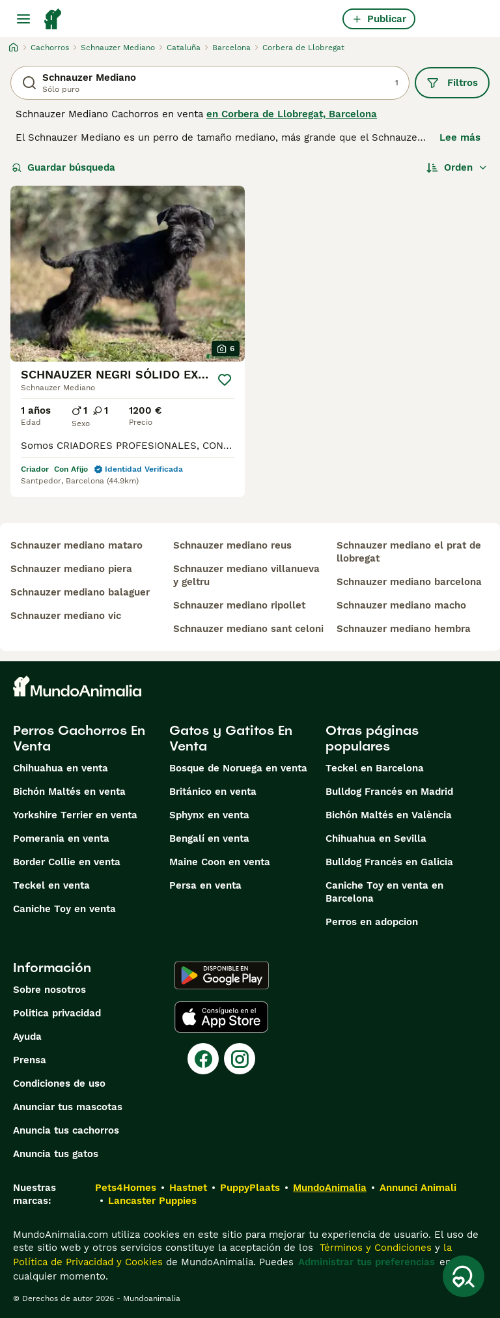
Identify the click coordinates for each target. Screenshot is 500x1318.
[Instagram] (239, 1058)
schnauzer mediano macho (401, 605)
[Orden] (457, 167)
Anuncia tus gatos (55, 1154)
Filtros (452, 82)
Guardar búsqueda (63, 167)
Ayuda (27, 1036)
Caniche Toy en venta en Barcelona (384, 892)
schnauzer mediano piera (71, 569)
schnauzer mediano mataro (76, 545)
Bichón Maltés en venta (69, 791)
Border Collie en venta (66, 862)
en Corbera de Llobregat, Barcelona (291, 114)
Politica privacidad (57, 1013)
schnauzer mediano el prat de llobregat (409, 551)
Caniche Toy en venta (64, 909)
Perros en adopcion (372, 922)
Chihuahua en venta (60, 768)
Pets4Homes (125, 1188)
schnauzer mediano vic (65, 616)
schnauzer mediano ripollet (239, 605)
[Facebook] (203, 1058)
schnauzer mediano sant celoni (248, 629)
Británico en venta (213, 791)
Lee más (459, 137)
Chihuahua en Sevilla (376, 838)
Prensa (29, 1060)
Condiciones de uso (59, 1083)
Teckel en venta (51, 885)
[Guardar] (224, 380)
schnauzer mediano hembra (404, 629)
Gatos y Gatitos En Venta (230, 738)
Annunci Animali (418, 1188)
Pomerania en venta (61, 838)
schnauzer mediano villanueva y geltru (246, 575)
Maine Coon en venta (219, 862)
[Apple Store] (221, 1017)
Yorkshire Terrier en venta (75, 815)
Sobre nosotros (49, 990)
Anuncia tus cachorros (66, 1130)
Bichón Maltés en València (389, 815)
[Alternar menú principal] (23, 19)
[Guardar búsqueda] (463, 1276)
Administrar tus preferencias (366, 1262)
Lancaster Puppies (152, 1201)
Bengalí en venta (209, 838)
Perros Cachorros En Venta (79, 738)
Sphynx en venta (209, 815)
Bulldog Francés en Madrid (389, 791)
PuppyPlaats (250, 1188)
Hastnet (188, 1188)
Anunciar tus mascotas (67, 1107)
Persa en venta (205, 885)
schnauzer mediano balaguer (80, 592)
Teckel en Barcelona (375, 768)
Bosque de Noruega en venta (238, 768)
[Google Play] (221, 975)
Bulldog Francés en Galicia (389, 862)
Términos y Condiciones (374, 1248)
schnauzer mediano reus (232, 545)
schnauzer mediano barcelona (409, 582)
